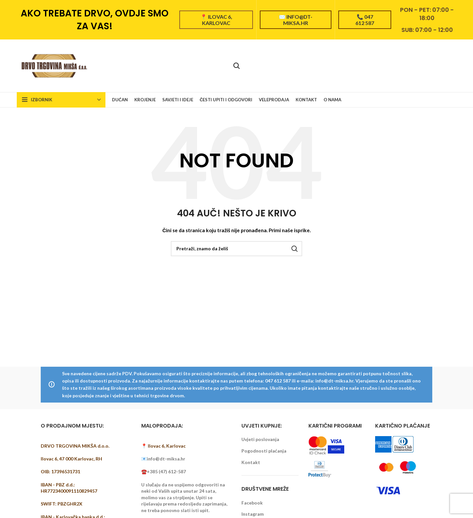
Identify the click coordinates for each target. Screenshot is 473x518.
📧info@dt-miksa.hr (163, 458)
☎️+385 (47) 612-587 (163, 471)
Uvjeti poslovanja (260, 439)
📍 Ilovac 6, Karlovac (216, 19)
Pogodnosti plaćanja (263, 451)
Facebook (252, 503)
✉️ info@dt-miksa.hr (295, 19)
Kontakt (250, 462)
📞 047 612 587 (364, 19)
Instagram (252, 514)
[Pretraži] (236, 65)
